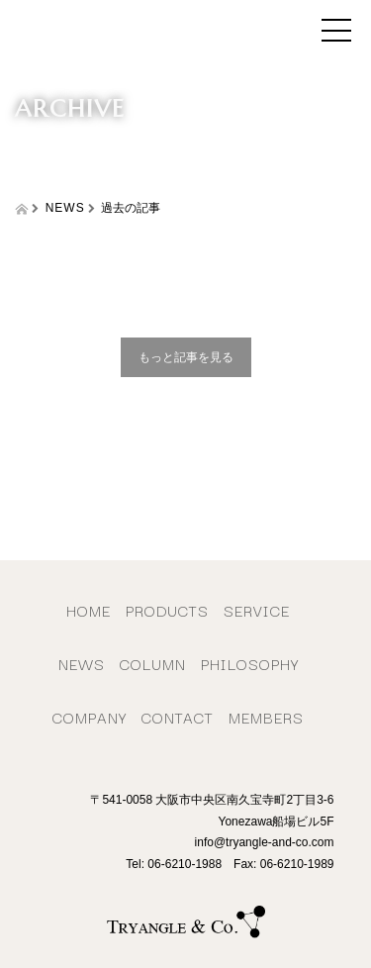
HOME (88, 610)
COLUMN (153, 663)
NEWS (81, 663)
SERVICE (257, 610)
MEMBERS (266, 716)
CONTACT (177, 716)
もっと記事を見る (186, 357)
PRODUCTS (167, 610)
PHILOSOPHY (250, 663)
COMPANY (89, 716)
